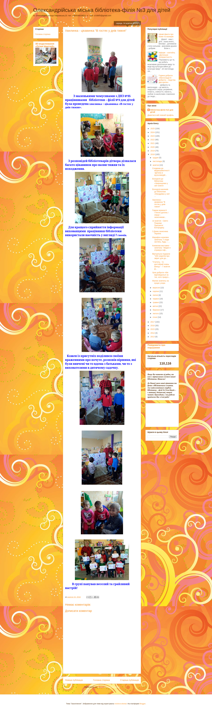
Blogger (142, 704)
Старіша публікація (129, 680)
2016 (152, 325)
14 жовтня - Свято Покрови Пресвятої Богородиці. (160, 224)
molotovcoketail (121, 704)
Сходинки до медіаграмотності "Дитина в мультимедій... (160, 171)
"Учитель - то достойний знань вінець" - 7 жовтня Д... (161, 265)
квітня (155, 306)
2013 (152, 337)
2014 (152, 333)
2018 (152, 154)
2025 (152, 128)
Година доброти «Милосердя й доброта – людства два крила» (167, 78)
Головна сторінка (101, 680)
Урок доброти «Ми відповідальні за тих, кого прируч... (161, 274)
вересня (156, 288)
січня (155, 317)
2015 (152, 329)
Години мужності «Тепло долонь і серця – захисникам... (160, 213)
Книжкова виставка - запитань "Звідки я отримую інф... (161, 247)
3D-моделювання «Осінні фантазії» (44, 44)
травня (156, 302)
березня (156, 310)
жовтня (156, 165)
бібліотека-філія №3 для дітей (161, 111)
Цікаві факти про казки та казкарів (166, 35)
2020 (152, 147)
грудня (156, 158)
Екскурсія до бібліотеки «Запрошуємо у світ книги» (160, 182)
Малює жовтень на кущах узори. (160, 282)
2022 (152, 140)
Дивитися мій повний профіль (161, 115)
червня (156, 299)
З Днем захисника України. (160, 232)
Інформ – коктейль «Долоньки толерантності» (167, 55)
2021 (152, 143)
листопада (157, 161)
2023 (152, 136)
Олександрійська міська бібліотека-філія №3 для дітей (101, 10)
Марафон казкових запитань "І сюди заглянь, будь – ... (161, 239)
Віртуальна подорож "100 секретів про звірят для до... (161, 256)
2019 (152, 151)
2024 (152, 132)
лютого (156, 313)
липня (155, 295)
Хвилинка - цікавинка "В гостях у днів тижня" (158, 203)
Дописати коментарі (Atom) (109, 687)
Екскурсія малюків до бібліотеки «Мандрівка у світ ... (161, 192)
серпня (156, 291)
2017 (152, 322)
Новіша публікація (74, 680)
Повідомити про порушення (156, 346)
